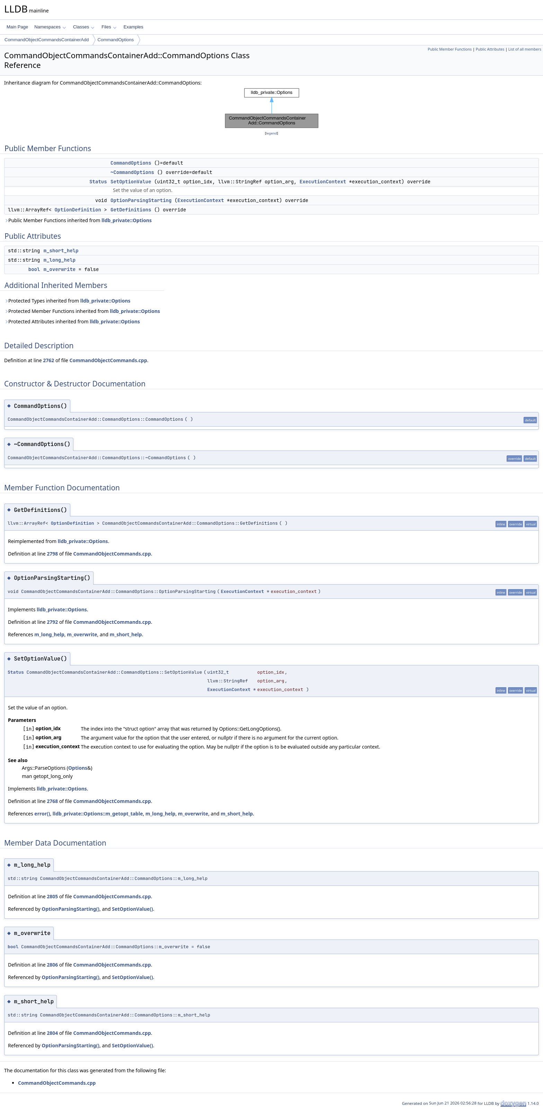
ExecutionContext (323, 181)
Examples (133, 26)
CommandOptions (116, 39)
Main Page (17, 26)
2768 (52, 801)
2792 (52, 622)
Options (77, 768)
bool (34, 269)
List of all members (524, 49)
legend (271, 133)
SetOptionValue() (132, 909)
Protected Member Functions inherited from (82, 311)
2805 (52, 896)
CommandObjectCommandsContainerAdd (47, 39)
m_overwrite (59, 269)
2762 (48, 360)
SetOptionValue (130, 181)
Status (98, 181)
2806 (52, 964)
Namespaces (50, 26)
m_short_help (61, 250)
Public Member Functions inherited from (78, 220)
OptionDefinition (77, 210)
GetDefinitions (130, 210)
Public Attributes (490, 49)
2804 (52, 1033)
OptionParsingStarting (140, 200)
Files (108, 26)
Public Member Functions (450, 49)
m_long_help (59, 260)
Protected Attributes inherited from (72, 321)
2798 (52, 553)
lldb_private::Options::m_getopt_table (98, 813)
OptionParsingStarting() (70, 909)
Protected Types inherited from (67, 300)
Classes (84, 26)
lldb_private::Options (126, 220)
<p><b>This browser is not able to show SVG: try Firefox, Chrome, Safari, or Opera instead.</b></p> (271, 108)
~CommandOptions (132, 172)
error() (42, 813)
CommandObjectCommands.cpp (108, 360)
